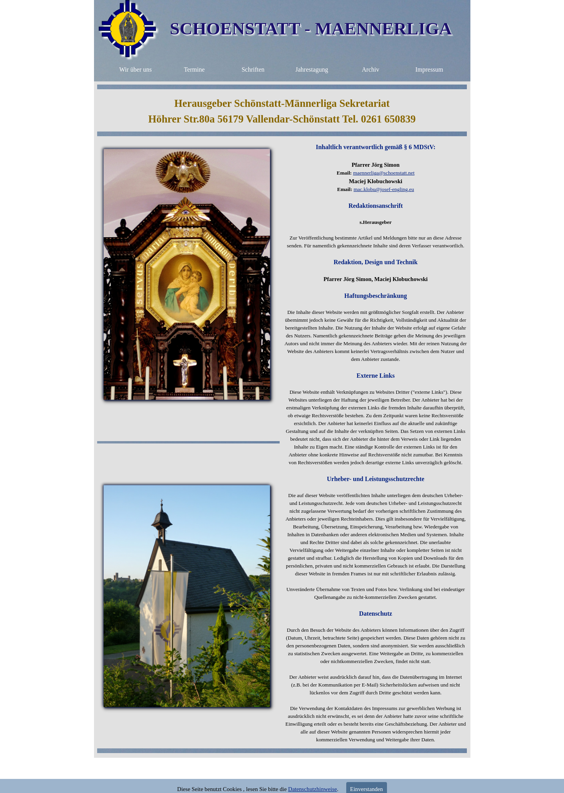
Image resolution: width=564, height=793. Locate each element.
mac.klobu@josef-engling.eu (384, 189)
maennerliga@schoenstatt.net (383, 173)
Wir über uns (135, 69)
